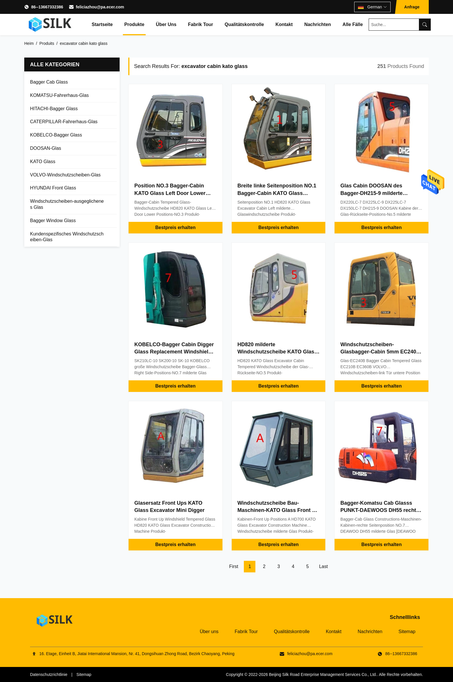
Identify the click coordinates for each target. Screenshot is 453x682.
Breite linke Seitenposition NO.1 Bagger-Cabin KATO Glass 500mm (276, 193)
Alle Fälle (353, 24)
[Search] (424, 24)
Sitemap (406, 631)
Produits (46, 43)
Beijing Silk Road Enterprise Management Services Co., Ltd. (323, 674)
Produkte (134, 24)
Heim (29, 43)
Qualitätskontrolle (244, 24)
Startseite (102, 24)
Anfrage (411, 7)
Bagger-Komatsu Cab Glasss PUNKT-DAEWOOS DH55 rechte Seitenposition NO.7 (379, 510)
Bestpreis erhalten (175, 227)
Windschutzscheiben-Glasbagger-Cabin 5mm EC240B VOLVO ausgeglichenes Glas (380, 352)
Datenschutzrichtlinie (48, 674)
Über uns (166, 24)
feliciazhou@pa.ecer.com (100, 7)
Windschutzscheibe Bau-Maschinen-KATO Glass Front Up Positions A (278, 510)
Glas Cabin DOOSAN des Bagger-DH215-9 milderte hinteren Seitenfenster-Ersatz (376, 193)
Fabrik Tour (200, 24)
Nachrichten (317, 24)
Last (323, 566)
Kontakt (284, 24)
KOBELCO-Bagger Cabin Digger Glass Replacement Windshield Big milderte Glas (174, 352)
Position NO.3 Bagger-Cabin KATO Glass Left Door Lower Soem (169, 193)
